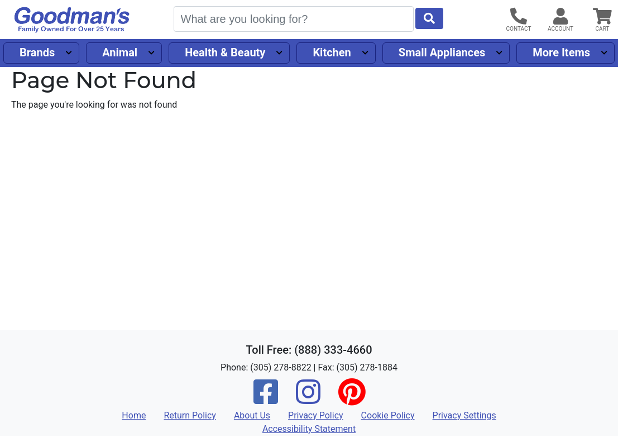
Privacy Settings (464, 415)
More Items (561, 52)
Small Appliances (442, 52)
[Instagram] (308, 399)
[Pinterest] (351, 399)
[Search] (294, 19)
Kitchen (332, 52)
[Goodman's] (72, 20)
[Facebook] (265, 399)
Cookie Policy (388, 415)
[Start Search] (429, 18)
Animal (119, 52)
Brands (37, 52)
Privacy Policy (315, 415)
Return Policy (189, 415)
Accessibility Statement (309, 428)
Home (134, 415)
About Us (252, 415)
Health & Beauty (225, 52)
